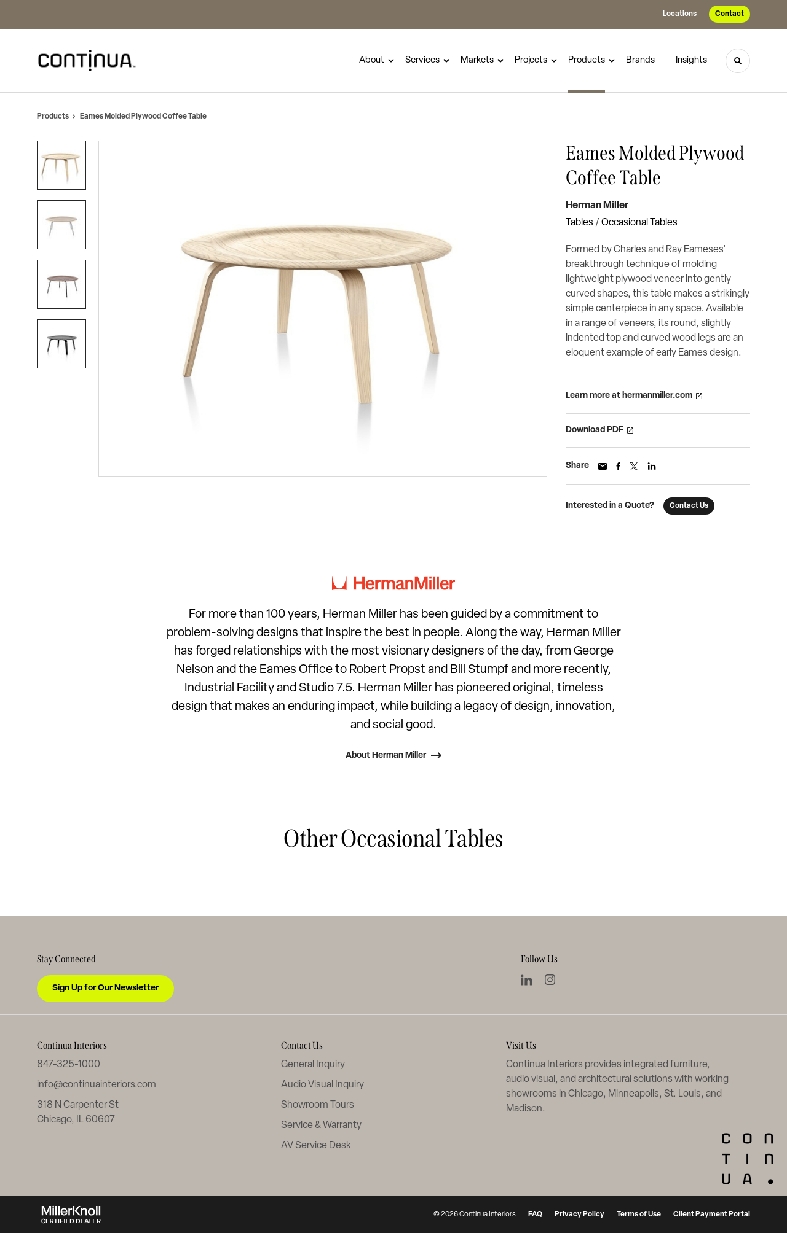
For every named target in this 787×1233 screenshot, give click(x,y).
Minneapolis (633, 1094)
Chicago (585, 1094)
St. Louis (682, 1094)
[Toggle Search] (738, 61)
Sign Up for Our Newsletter (105, 988)
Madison (524, 1109)
